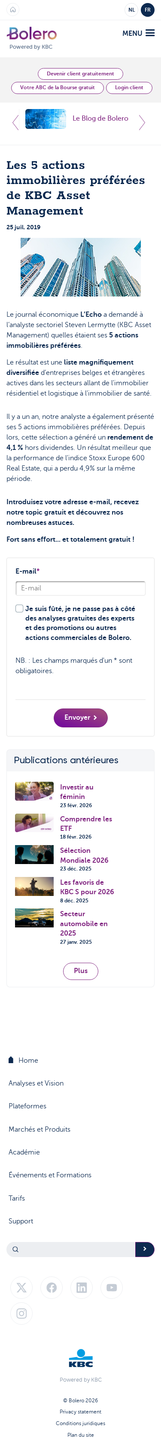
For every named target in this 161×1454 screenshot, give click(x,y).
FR (148, 10)
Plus (81, 971)
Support (21, 1221)
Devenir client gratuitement (80, 74)
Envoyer (80, 717)
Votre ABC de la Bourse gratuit (57, 87)
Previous (15, 122)
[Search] (71, 1249)
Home (23, 1060)
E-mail (27, 571)
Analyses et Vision (36, 1083)
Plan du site (80, 1435)
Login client (129, 87)
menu (138, 33)
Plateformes (27, 1106)
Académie (24, 1152)
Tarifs (17, 1198)
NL (131, 10)
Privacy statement (80, 1412)
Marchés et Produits (39, 1129)
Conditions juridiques (80, 1423)
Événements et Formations (50, 1175)
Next (142, 122)
